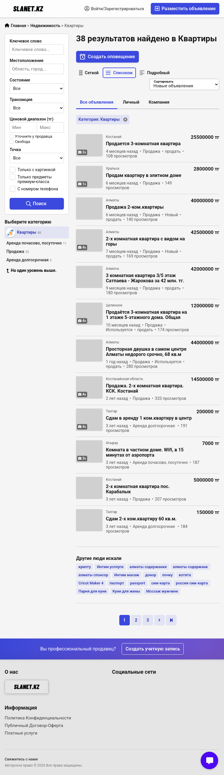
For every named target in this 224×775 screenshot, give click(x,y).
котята (185, 575)
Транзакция (21, 99)
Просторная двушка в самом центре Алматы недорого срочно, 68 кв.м (146, 352)
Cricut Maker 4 (91, 583)
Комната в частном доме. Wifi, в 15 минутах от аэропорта (145, 452)
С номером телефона (38, 189)
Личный (131, 102)
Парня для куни (92, 591)
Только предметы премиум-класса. (35, 179)
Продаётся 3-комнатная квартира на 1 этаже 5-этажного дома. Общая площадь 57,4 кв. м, (146, 315)
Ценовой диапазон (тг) (31, 119)
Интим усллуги (110, 567)
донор (150, 575)
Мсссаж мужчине (162, 591)
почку (167, 575)
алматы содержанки (148, 567)
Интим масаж (126, 575)
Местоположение (26, 60)
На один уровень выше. (31, 270)
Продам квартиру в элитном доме (143, 175)
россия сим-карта (192, 583)
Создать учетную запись (152, 649)
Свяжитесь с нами (21, 759)
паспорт (117, 583)
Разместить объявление (185, 8)
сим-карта (160, 583)
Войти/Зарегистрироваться (114, 8)
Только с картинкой (36, 169)
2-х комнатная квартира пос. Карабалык (138, 489)
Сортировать (163, 82)
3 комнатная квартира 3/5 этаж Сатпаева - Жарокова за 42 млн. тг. (145, 278)
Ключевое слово (26, 41)
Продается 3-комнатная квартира (143, 143)
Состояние (20, 80)
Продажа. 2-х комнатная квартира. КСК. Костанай (145, 388)
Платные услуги (21, 733)
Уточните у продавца (33, 136)
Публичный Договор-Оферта (34, 725)
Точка (15, 149)
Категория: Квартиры (99, 119)
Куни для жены (126, 591)
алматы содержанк (190, 567)
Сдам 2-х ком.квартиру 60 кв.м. (141, 519)
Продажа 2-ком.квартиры (135, 207)
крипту (84, 567)
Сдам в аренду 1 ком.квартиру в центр (149, 418)
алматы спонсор (93, 575)
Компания (159, 102)
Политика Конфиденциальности (38, 718)
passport (137, 583)
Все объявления (96, 102)
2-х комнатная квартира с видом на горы (145, 241)
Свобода (22, 142)
